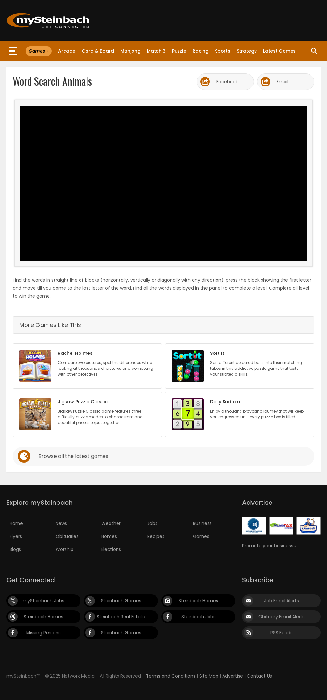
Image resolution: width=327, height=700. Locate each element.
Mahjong (130, 51)
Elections (111, 549)
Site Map (208, 676)
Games (201, 536)
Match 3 (156, 51)
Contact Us (259, 676)
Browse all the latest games (73, 456)
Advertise (232, 676)
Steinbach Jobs (198, 617)
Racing (201, 51)
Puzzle (179, 51)
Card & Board (98, 51)
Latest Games (279, 51)
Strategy (247, 51)
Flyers (16, 536)
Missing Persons (43, 632)
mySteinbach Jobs (43, 601)
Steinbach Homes (198, 601)
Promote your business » (269, 545)
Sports (222, 51)
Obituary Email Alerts (281, 617)
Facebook (227, 81)
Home (16, 523)
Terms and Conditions (170, 676)
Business (202, 523)
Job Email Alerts (281, 601)
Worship (64, 549)
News (61, 523)
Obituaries (67, 536)
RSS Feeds (281, 632)
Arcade (66, 51)
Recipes (155, 536)
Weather (111, 523)
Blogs (15, 549)
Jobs (152, 523)
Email (282, 81)
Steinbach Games (121, 601)
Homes (109, 536)
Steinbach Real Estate (121, 617)
